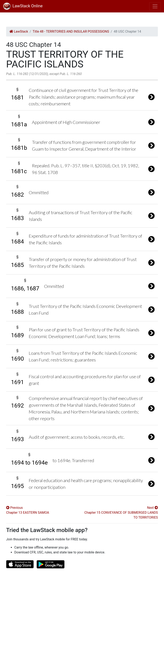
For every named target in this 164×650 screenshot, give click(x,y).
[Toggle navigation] (155, 6)
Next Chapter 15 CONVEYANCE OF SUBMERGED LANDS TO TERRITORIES (121, 512)
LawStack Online (23, 5)
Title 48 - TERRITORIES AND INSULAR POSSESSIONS (71, 31)
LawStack (18, 31)
